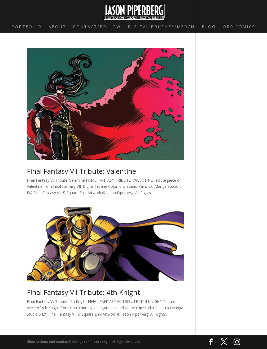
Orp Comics (239, 27)
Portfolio (26, 27)
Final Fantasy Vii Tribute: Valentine (81, 171)
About (57, 27)
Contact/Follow (97, 27)
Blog (209, 27)
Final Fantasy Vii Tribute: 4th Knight (83, 292)
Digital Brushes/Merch (161, 27)
